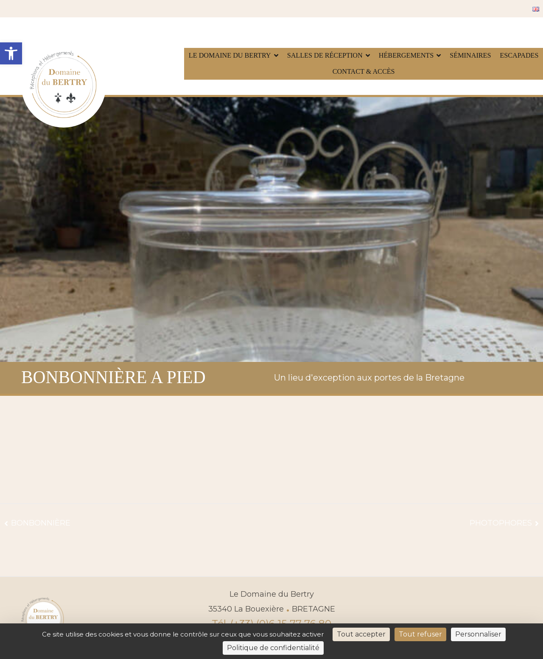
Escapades (519, 55)
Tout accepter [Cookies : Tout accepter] (361, 634)
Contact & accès (364, 71)
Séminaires (470, 55)
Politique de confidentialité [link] (273, 648)
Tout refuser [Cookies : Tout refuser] (420, 634)
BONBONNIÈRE (40, 523)
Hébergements (406, 55)
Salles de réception (325, 55)
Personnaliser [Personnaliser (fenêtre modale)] (478, 634)
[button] (11, 53)
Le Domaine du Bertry (230, 55)
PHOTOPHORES (501, 523)
